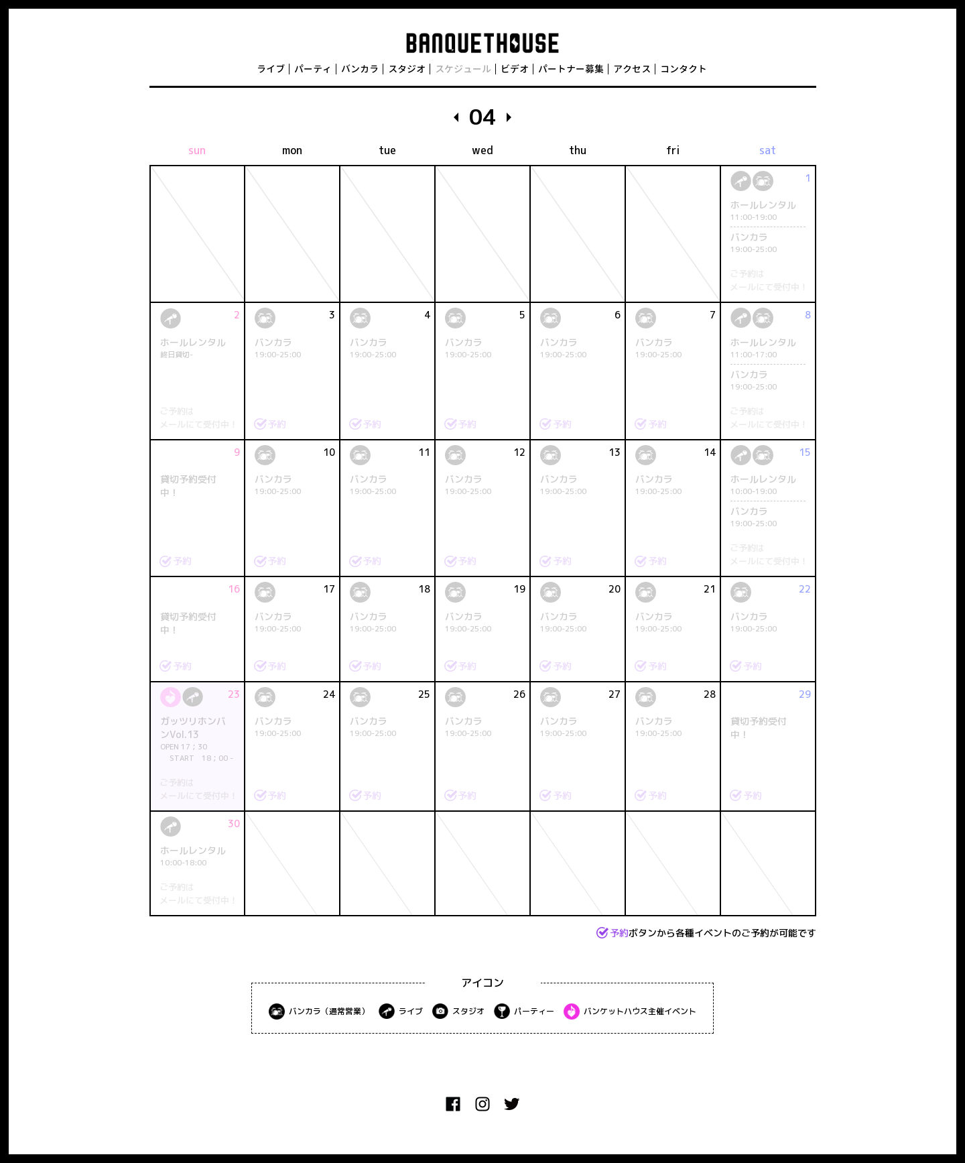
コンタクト (683, 68)
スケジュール (463, 68)
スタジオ (407, 68)
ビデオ (515, 68)
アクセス (632, 68)
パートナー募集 (571, 68)
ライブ (271, 68)
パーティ (313, 68)
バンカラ (360, 68)
